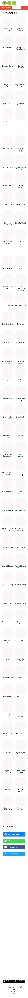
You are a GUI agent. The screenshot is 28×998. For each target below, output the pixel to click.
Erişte (14, 989)
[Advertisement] (14, 131)
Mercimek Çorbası (14, 991)
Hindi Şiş (15, 993)
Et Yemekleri (10, 13)
